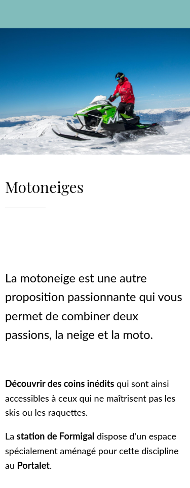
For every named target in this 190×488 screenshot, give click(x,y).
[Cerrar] (14, 14)
